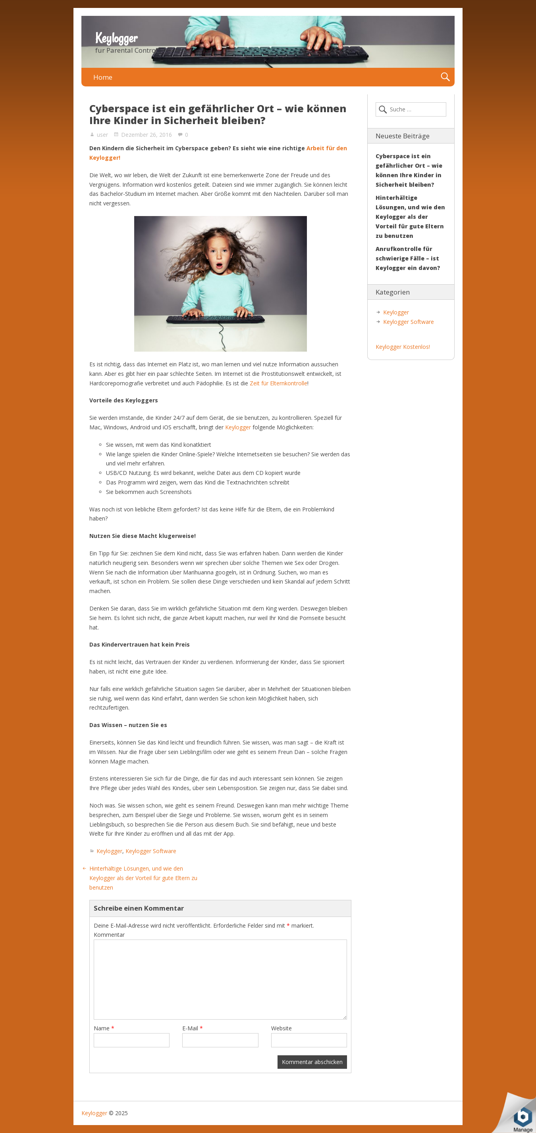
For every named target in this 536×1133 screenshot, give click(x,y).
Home (102, 77)
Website (281, 1028)
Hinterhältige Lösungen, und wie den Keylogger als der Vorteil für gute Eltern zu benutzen (143, 878)
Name (104, 1028)
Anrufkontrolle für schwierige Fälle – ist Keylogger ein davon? (408, 258)
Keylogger (116, 38)
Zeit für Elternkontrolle (278, 383)
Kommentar (109, 934)
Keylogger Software (150, 851)
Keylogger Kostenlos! (403, 346)
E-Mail (192, 1028)
